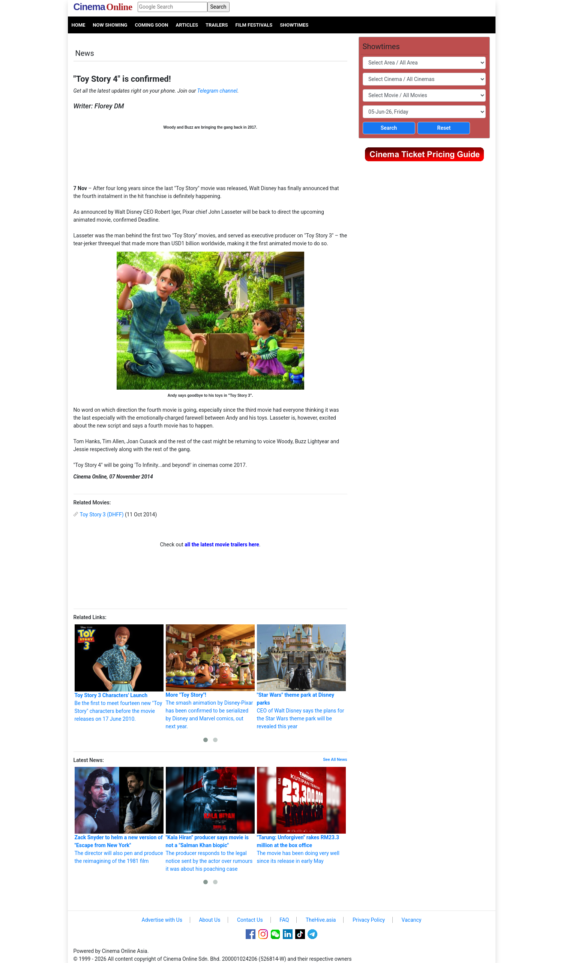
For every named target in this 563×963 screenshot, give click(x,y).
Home (79, 25)
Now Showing (110, 25)
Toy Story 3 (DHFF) (102, 515)
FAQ (284, 920)
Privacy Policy (369, 920)
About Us (209, 920)
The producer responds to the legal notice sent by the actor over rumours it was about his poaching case (210, 819)
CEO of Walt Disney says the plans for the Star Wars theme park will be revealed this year (301, 676)
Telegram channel (217, 91)
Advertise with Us (162, 920)
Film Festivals (254, 25)
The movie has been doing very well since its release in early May (301, 815)
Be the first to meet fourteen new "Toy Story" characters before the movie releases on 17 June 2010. (119, 673)
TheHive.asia (321, 920)
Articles (187, 25)
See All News (335, 759)
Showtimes (294, 25)
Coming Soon (151, 25)
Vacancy (412, 920)
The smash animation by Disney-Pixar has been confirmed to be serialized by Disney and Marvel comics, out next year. (210, 676)
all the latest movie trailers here (222, 545)
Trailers (217, 25)
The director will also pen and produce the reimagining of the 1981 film (119, 815)
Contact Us (250, 920)
